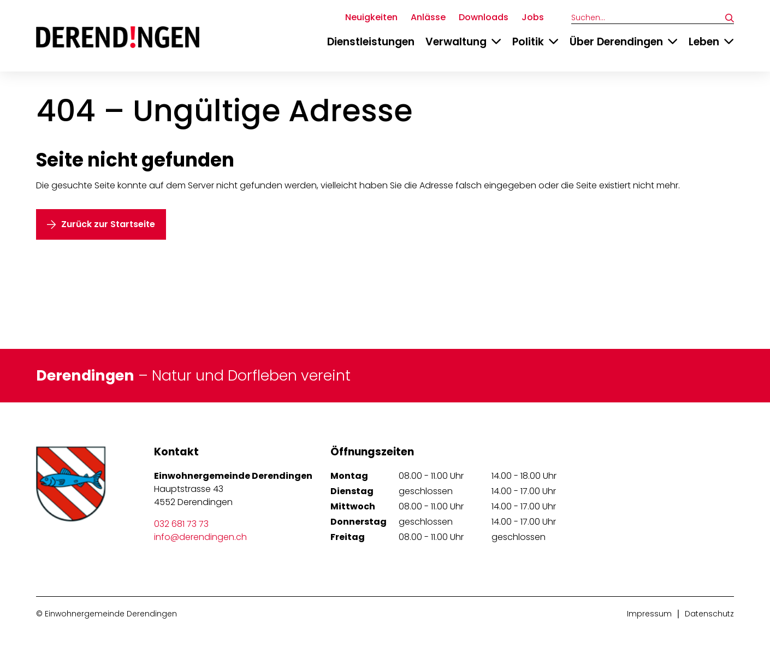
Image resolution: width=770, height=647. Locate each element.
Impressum (649, 613)
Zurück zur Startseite (108, 224)
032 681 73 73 (181, 524)
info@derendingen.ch (200, 537)
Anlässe (428, 17)
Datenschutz (709, 613)
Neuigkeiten (371, 17)
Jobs (533, 17)
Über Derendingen (616, 41)
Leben (704, 41)
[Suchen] (729, 18)
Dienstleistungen (370, 41)
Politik (528, 41)
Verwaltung (456, 41)
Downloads (483, 17)
